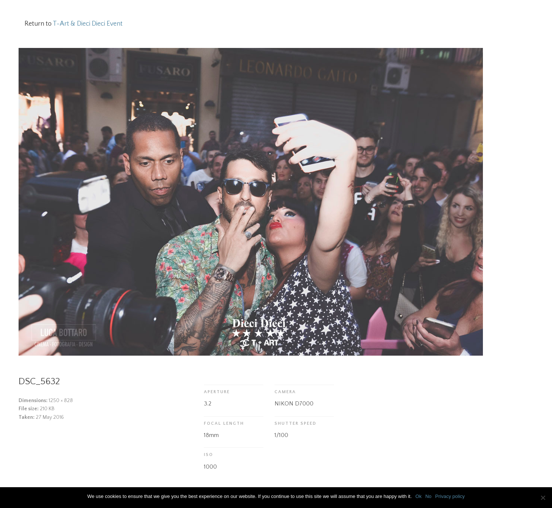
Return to (74, 23)
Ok (418, 496)
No (428, 496)
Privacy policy (450, 496)
